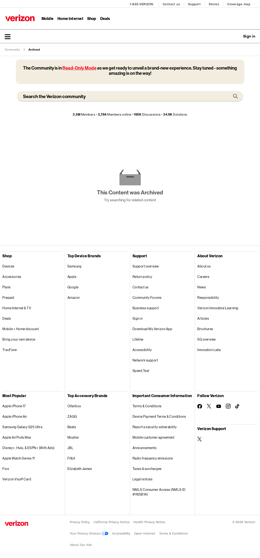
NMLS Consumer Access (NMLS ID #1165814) (159, 491)
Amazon (73, 297)
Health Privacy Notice (149, 521)
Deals (6, 318)
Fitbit (71, 457)
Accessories (11, 276)
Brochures (205, 328)
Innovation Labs (209, 349)
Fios (5, 468)
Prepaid (8, 297)
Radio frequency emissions (152, 457)
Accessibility (142, 349)
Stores (214, 3)
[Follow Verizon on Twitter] (209, 405)
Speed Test (140, 370)
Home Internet (70, 18)
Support (195, 3)
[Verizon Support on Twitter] (199, 438)
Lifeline (137, 339)
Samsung (74, 265)
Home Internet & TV (16, 307)
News (201, 286)
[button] (7, 35)
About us (204, 265)
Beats (71, 426)
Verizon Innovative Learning (217, 307)
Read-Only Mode (79, 67)
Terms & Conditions (147, 405)
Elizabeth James (79, 468)
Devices (8, 265)
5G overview (206, 339)
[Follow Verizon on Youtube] (218, 405)
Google (73, 286)
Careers (203, 276)
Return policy (142, 276)
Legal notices (142, 478)
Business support (145, 307)
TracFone (9, 349)
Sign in (137, 318)
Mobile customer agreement (153, 437)
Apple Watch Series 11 (18, 457)
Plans (6, 286)
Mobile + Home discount (20, 328)
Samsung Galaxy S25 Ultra (22, 426)
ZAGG (72, 416)
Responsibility (208, 297)
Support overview (145, 265)
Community (12, 49)
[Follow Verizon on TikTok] (237, 405)
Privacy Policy (80, 521)
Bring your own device (18, 339)
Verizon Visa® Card (16, 478)
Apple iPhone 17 (14, 405)
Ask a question (236, 35)
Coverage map (239, 3)
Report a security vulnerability (154, 426)
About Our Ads (81, 544)
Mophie (73, 437)
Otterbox (74, 405)
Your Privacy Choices (89, 533)
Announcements (144, 447)
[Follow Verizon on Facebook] (199, 405)
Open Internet (144, 533)
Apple (71, 276)
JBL (70, 447)
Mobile (47, 18)
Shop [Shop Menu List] (91, 18)
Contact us (172, 3)
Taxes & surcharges (147, 468)
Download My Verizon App (152, 328)
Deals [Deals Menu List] (105, 18)
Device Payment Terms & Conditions (159, 416)
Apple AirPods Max (16, 437)
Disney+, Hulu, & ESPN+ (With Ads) (28, 447)
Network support (145, 359)
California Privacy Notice (112, 521)
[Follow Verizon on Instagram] (228, 405)
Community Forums (147, 297)
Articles (203, 318)
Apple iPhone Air (14, 416)
